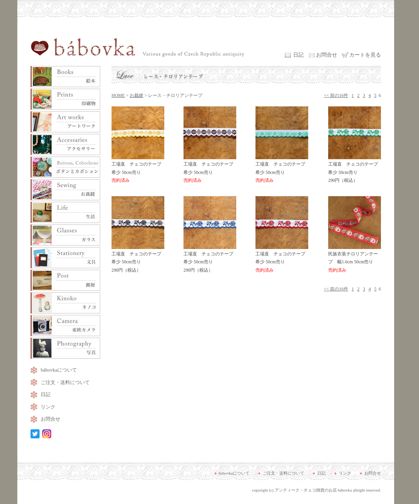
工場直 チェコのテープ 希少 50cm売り (139, 169)
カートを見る (365, 55)
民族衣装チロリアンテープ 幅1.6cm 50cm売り (354, 259)
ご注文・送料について (65, 382)
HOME (118, 95)
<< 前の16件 (336, 95)
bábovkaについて (59, 370)
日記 (298, 55)
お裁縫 (136, 95)
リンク (48, 407)
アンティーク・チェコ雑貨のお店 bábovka (313, 490)
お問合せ (326, 55)
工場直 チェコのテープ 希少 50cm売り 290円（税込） (355, 169)
